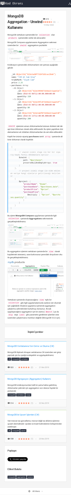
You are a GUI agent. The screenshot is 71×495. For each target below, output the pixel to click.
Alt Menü (34, 491)
